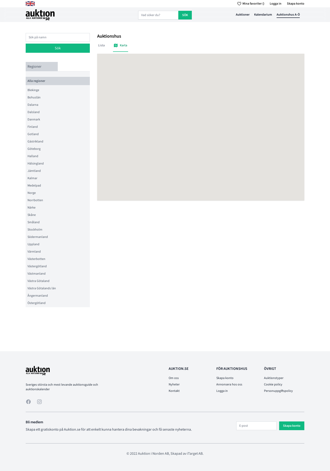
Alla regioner (36, 81)
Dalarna (33, 105)
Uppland (33, 244)
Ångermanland (38, 295)
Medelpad (34, 185)
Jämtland (34, 171)
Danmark (34, 119)
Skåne (32, 215)
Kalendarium (263, 14)
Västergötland (37, 266)
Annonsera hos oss (229, 384)
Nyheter (174, 384)
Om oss (174, 378)
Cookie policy (273, 384)
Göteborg (34, 149)
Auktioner (243, 14)
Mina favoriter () (250, 3)
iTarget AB (195, 453)
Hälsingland (36, 163)
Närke (32, 207)
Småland (34, 222)
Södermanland (38, 237)
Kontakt (174, 391)
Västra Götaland (39, 281)
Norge (32, 193)
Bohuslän (34, 97)
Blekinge (33, 90)
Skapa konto (295, 3)
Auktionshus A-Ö (288, 14)
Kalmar (32, 178)
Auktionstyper (273, 378)
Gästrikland (35, 141)
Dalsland (34, 112)
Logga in (275, 3)
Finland (33, 127)
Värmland (34, 251)
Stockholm (35, 229)
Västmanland (37, 273)
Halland (33, 156)
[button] (201, 123)
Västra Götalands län (42, 288)
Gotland (33, 134)
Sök (58, 48)
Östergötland (37, 303)
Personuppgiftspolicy (278, 391)
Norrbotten (35, 200)
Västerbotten (36, 259)
